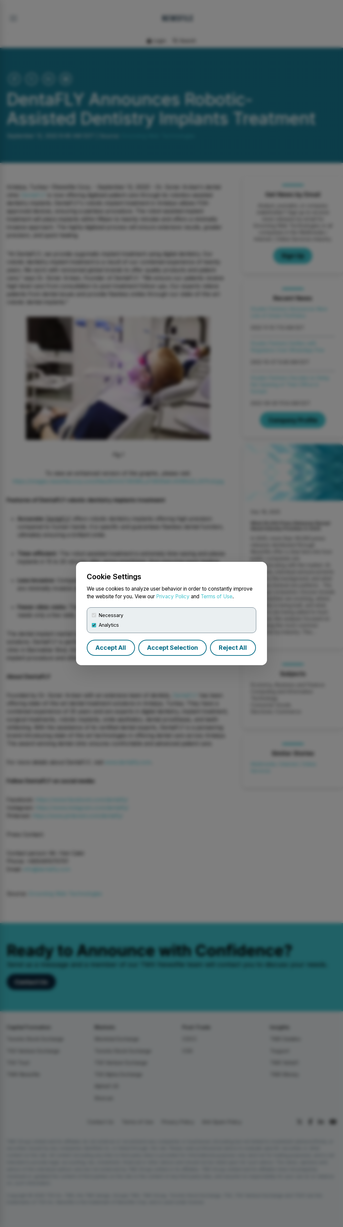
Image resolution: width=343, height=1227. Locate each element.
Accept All (110, 647)
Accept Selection (172, 647)
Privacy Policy (173, 596)
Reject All (233, 647)
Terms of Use (216, 596)
